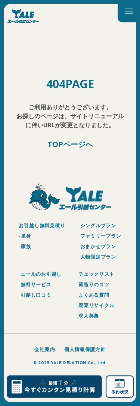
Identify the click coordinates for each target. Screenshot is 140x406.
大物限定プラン (98, 256)
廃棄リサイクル (96, 305)
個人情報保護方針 (84, 349)
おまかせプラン (98, 246)
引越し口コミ (36, 294)
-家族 (25, 246)
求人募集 (88, 315)
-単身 (25, 235)
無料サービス (36, 284)
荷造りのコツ (93, 284)
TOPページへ (70, 144)
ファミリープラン (100, 235)
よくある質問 (93, 294)
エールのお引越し (41, 274)
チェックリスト (96, 274)
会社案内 (44, 349)
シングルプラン (98, 225)
